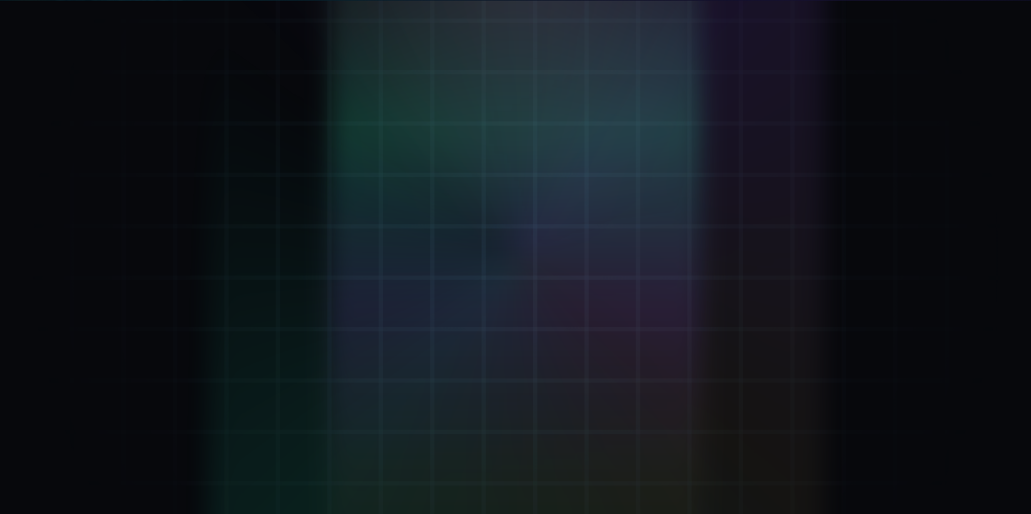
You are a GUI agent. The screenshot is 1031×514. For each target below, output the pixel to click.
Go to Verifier (439, 340)
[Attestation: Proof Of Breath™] (219, 254)
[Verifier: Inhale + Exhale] (219, 133)
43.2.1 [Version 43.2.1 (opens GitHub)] (897, 461)
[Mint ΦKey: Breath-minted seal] (219, 194)
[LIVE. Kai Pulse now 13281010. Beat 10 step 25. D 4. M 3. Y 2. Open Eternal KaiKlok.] (927, 17)
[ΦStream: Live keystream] (219, 375)
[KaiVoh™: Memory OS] (219, 314)
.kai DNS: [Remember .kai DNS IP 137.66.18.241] (535, 461)
